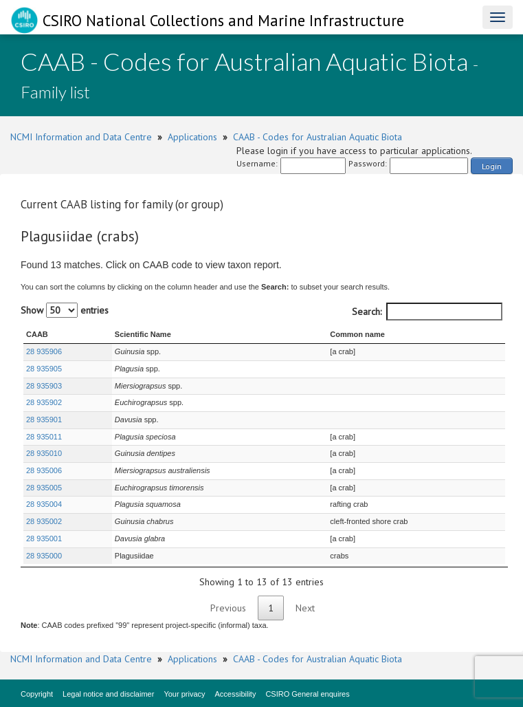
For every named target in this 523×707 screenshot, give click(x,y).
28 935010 (44, 453)
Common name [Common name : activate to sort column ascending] (357, 334)
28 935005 (44, 487)
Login (492, 166)
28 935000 (44, 556)
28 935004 (44, 504)
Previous (228, 608)
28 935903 (44, 386)
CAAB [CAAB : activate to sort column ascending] (37, 334)
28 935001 (44, 538)
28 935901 (44, 419)
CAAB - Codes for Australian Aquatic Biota (317, 137)
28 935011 (44, 437)
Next (305, 608)
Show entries (65, 310)
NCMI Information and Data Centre (81, 137)
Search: (427, 311)
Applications (192, 137)
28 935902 (44, 402)
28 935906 (44, 351)
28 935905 (44, 369)
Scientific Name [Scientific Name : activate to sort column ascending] (143, 334)
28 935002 (44, 521)
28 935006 (44, 470)
